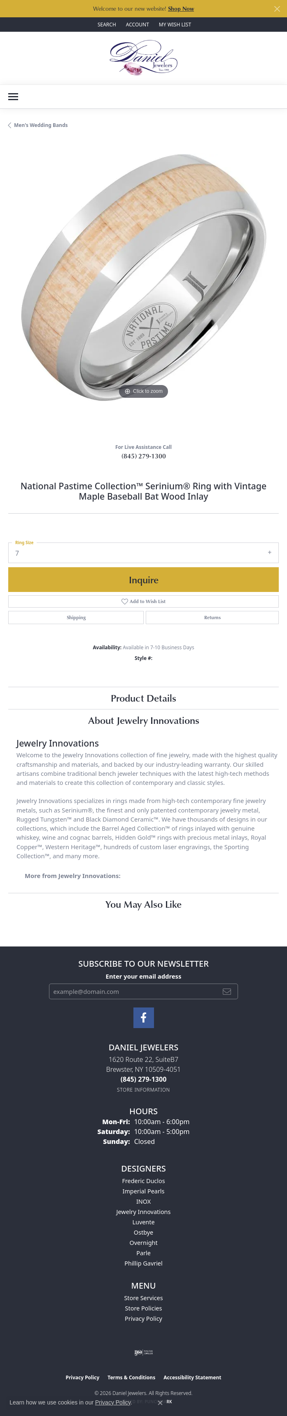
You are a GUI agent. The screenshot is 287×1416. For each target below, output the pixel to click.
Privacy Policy (143, 1318)
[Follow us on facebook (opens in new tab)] (143, 1017)
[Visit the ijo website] (143, 1352)
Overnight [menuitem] (143, 1243)
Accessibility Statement (192, 1377)
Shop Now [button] (181, 8)
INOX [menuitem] (143, 1201)
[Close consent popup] (160, 1402)
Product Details (143, 697)
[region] (143, 289)
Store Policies (143, 1308)
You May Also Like (143, 904)
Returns (212, 617)
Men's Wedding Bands (41, 125)
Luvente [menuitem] (143, 1222)
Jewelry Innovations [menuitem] (144, 1212)
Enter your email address (144, 976)
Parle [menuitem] (143, 1253)
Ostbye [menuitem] (143, 1232)
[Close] (277, 9)
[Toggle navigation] (13, 96)
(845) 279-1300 (143, 455)
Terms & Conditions (131, 1377)
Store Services (143, 1298)
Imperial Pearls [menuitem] (144, 1191)
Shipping (76, 617)
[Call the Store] (144, 1079)
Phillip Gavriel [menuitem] (143, 1263)
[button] (106, 24)
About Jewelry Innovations (143, 720)
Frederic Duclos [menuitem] (143, 1181)
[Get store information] (143, 1089)
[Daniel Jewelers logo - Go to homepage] (143, 58)
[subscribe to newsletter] (227, 991)
